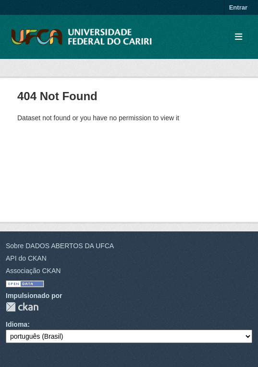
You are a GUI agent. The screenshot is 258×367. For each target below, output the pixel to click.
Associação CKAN (33, 271)
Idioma (16, 324)
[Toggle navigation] (238, 37)
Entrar (238, 7)
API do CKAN (26, 258)
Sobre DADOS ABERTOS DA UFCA (60, 246)
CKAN (22, 307)
